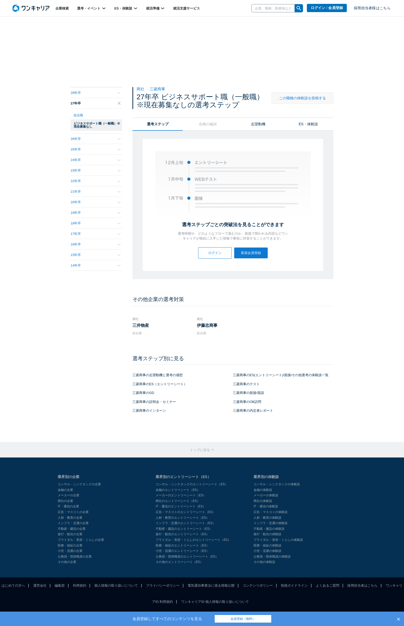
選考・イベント (91, 8)
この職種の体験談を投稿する (302, 98)
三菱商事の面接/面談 (248, 393)
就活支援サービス (186, 8)
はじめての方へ (13, 585)
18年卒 (96, 223)
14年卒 (96, 265)
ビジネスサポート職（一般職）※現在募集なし (97, 125)
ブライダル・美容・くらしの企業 (81, 540)
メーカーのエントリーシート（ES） (181, 495)
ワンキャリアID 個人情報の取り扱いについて (215, 602)
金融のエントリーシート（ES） (178, 490)
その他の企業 (67, 562)
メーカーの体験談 (266, 495)
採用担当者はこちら (362, 585)
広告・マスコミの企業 (73, 512)
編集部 (60, 585)
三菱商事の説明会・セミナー (154, 402)
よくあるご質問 (327, 585)
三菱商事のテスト (246, 384)
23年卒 (96, 170)
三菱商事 (157, 89)
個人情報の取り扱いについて (116, 585)
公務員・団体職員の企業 (75, 556)
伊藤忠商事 (207, 325)
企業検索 (62, 8)
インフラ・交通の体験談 (271, 523)
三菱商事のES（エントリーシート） (159, 384)
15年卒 (96, 255)
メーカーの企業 (68, 495)
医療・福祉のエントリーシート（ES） (182, 545)
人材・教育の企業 (70, 517)
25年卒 (96, 149)
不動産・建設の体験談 (269, 529)
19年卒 (96, 213)
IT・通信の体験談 (266, 506)
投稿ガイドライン (294, 585)
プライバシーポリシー (163, 585)
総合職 (78, 115)
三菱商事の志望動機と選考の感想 (157, 375)
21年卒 (96, 191)
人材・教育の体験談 (267, 517)
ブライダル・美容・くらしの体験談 (278, 540)
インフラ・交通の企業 (73, 523)
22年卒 (96, 181)
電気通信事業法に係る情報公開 (211, 585)
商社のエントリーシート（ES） (178, 501)
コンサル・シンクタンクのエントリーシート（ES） (192, 484)
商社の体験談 (263, 501)
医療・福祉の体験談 (267, 545)
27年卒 (96, 103)
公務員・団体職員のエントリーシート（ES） (187, 556)
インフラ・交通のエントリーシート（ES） (185, 523)
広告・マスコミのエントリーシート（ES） (185, 512)
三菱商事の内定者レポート (253, 410)
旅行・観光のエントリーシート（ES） (182, 534)
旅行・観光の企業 (70, 534)
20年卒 (96, 202)
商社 (141, 89)
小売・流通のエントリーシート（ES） (182, 551)
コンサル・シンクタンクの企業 (79, 484)
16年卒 (96, 244)
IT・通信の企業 (68, 506)
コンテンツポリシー (258, 585)
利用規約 (79, 585)
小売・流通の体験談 (267, 551)
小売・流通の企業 (70, 551)
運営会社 (40, 585)
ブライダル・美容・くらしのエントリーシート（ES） (193, 540)
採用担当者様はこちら (372, 8)
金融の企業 (65, 490)
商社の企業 (65, 501)
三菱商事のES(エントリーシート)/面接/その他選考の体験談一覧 (281, 375)
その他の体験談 (264, 562)
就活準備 (155, 8)
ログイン (215, 253)
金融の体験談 (263, 490)
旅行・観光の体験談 (267, 534)
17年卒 (96, 234)
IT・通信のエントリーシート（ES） (181, 506)
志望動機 (258, 124)
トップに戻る (202, 450)
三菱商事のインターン (149, 410)
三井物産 (140, 325)
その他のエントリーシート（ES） (179, 562)
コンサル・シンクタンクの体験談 (277, 484)
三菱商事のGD (143, 393)
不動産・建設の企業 (72, 529)
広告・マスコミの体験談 (271, 512)
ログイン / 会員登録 (327, 8)
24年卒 (96, 160)
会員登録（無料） (243, 619)
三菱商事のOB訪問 (247, 402)
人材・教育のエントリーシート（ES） (182, 517)
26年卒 (96, 139)
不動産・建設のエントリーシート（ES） (184, 529)
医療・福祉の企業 (70, 545)
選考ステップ (158, 124)
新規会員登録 (251, 253)
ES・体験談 (126, 8)
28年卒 (96, 93)
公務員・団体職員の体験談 (272, 556)
